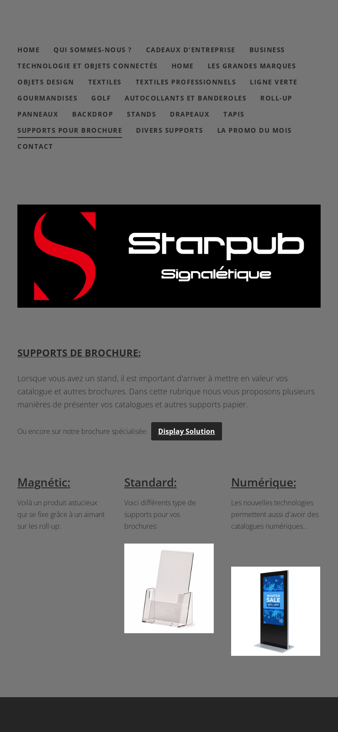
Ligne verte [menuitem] (274, 81)
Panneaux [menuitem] (37, 114)
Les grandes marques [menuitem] (252, 65)
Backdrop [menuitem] (92, 114)
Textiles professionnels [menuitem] (186, 81)
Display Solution (186, 431)
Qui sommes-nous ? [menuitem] (92, 49)
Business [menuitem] (267, 49)
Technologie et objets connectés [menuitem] (87, 65)
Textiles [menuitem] (105, 81)
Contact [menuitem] (35, 146)
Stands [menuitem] (141, 114)
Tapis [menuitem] (234, 114)
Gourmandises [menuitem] (47, 98)
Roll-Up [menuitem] (276, 98)
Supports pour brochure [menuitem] (69, 130)
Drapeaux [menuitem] (189, 114)
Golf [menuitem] (101, 98)
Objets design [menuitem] (45, 81)
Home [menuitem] (28, 49)
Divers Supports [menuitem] (169, 130)
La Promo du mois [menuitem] (254, 130)
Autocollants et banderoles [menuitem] (185, 98)
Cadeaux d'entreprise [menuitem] (190, 49)
